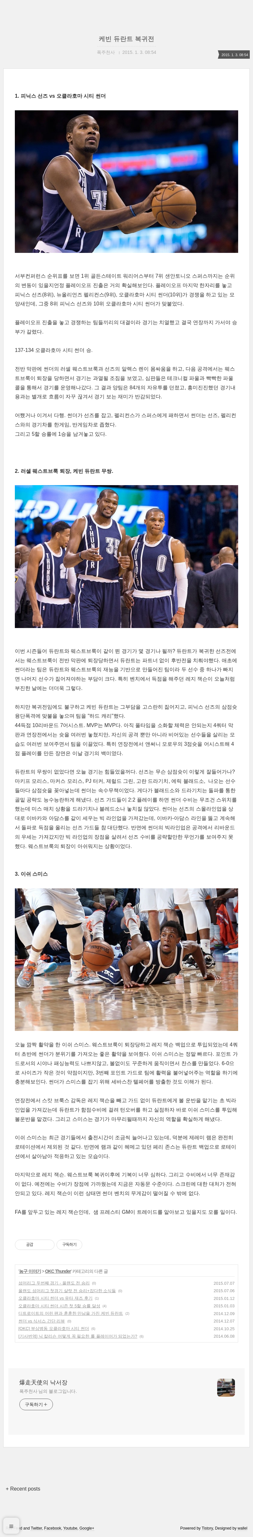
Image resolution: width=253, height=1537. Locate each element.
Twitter (36, 1528)
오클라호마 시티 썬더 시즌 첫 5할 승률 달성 (59, 1305)
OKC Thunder (58, 1271)
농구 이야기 (30, 1271)
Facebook (52, 1528)
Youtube (70, 1528)
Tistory (207, 1528)
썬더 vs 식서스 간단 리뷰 (41, 1321)
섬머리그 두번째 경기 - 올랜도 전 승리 (54, 1283)
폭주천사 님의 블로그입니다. (48, 1391)
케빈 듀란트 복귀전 (126, 38)
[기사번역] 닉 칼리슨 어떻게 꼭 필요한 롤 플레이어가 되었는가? (77, 1336)
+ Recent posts (23, 1489)
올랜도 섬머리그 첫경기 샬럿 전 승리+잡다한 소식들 (67, 1290)
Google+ (86, 1528)
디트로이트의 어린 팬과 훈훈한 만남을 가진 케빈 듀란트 (70, 1313)
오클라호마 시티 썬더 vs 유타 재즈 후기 (55, 1298)
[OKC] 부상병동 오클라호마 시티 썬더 (53, 1328)
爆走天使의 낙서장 (43, 1382)
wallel (242, 1528)
